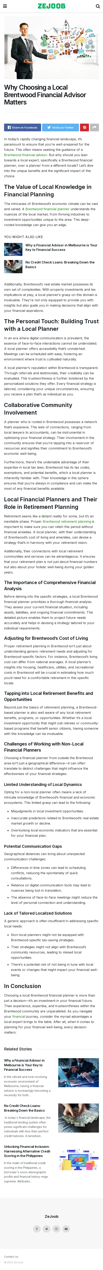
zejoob (51, 6)
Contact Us (11, 1256)
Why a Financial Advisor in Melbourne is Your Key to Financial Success (24, 1065)
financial (19, 1016)
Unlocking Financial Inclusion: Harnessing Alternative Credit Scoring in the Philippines (27, 1151)
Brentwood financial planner (47, 209)
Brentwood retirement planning (67, 521)
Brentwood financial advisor (25, 155)
